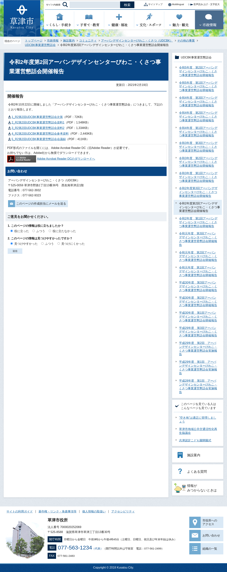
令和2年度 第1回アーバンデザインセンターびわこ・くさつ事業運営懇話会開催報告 (198, 222)
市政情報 (53, 40)
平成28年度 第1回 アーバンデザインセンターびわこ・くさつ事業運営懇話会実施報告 (198, 386)
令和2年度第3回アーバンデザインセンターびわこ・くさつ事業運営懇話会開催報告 (198, 192)
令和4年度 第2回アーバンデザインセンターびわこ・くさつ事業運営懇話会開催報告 (198, 116)
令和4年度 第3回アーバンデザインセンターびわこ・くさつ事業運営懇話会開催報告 (198, 101)
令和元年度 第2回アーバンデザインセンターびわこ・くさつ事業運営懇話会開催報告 (198, 256)
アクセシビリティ (123, 511)
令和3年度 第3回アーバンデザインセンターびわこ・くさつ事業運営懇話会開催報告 (198, 146)
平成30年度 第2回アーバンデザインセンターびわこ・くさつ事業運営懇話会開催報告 (198, 301)
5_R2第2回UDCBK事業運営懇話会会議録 (39, 139)
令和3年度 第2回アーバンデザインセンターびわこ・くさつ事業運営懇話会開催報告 (198, 162)
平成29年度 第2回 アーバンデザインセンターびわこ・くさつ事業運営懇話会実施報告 (198, 348)
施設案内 (69, 40)
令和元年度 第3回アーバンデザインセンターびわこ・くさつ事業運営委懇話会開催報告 (198, 239)
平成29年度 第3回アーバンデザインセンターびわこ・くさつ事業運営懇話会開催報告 (198, 331)
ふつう (40, 231)
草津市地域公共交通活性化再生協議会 (198, 430)
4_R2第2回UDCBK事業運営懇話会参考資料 (40, 133)
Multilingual (175, 4)
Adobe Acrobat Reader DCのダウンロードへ (51, 158)
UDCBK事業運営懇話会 (40, 45)
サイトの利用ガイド (19, 511)
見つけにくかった (73, 243)
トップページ (33, 40)
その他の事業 (186, 40)
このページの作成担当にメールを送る (41, 203)
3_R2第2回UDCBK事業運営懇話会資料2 (38, 127)
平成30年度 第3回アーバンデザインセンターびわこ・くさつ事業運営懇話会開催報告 (198, 286)
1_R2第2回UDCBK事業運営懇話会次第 (37, 117)
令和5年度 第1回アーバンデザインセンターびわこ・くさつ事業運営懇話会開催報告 (198, 86)
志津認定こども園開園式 (195, 440)
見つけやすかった (26, 243)
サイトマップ (152, 4)
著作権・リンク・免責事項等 (57, 511)
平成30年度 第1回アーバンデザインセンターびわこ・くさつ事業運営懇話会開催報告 (198, 316)
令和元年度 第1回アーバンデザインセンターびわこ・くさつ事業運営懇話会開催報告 (198, 271)
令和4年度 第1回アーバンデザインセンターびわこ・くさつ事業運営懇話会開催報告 (198, 131)
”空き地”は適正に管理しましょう (197, 419)
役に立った (21, 231)
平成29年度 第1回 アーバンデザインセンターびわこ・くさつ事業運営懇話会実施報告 (198, 367)
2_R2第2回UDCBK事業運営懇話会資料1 (38, 122)
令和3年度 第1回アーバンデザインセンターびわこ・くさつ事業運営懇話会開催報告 (198, 177)
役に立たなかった (64, 231)
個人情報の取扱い (94, 511)
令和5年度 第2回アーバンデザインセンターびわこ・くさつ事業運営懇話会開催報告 (198, 71)
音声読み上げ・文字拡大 (204, 4)
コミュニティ (88, 40)
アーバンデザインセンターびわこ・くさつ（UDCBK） (137, 40)
